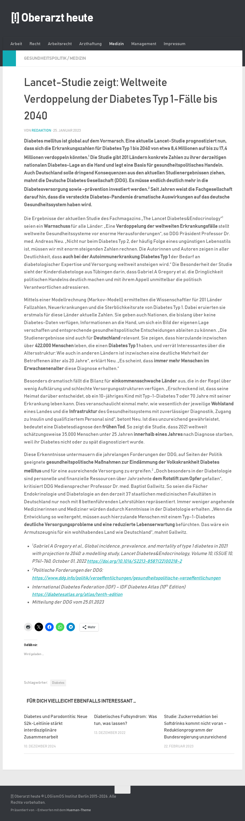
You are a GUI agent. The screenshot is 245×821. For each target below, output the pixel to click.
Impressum (174, 44)
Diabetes (58, 682)
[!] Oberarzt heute (52, 18)
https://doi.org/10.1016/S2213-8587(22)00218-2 (136, 561)
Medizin (116, 44)
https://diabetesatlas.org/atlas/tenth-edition (80, 594)
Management (143, 44)
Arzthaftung (90, 44)
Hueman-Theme (78, 810)
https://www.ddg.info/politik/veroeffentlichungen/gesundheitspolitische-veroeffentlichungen (132, 577)
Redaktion (41, 130)
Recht (34, 44)
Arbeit (16, 44)
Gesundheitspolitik (45, 58)
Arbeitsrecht (60, 44)
